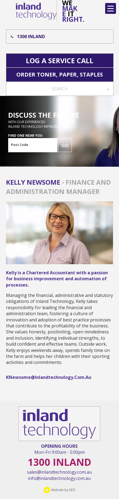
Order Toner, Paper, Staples (59, 74)
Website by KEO (59, 490)
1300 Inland (31, 36)
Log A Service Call (59, 60)
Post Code (19, 144)
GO (65, 145)
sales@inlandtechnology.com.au (59, 472)
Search (59, 89)
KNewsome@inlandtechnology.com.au (48, 377)
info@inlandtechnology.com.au (59, 478)
